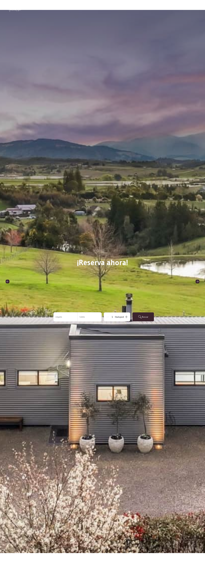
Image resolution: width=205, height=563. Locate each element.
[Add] (126, 317)
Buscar (143, 317)
